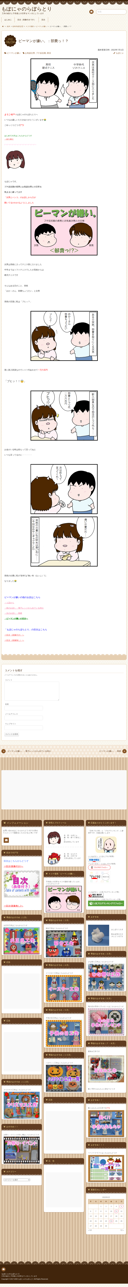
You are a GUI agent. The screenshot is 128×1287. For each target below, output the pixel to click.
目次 (43, 20)
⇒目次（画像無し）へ (14, 640)
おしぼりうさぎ (117, 933)
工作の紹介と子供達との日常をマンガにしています (19, 1279)
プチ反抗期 (41, 53)
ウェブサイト (10, 727)
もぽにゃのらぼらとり (10, 1277)
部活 (49, 53)
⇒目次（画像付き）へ (14, 635)
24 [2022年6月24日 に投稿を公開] (111, 1224)
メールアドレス (11, 717)
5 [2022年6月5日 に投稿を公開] (121, 1210)
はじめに (8, 20)
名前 (7, 708)
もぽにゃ (120, 53)
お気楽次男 (30, 53)
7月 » (122, 1233)
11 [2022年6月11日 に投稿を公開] (116, 1214)
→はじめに (9, 139)
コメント (8, 680)
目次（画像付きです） (26, 20)
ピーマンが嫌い (14, 53)
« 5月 (90, 1233)
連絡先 (91, 12)
